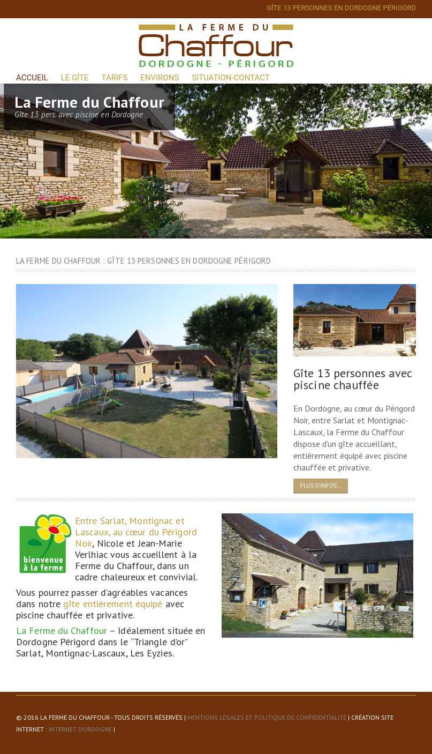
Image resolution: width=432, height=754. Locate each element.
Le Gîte (75, 78)
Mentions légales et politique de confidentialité (266, 717)
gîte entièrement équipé (112, 604)
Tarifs (115, 78)
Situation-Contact (230, 78)
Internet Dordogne (80, 729)
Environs (159, 78)
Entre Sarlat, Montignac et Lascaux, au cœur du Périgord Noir (136, 531)
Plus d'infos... (321, 485)
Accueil (32, 78)
